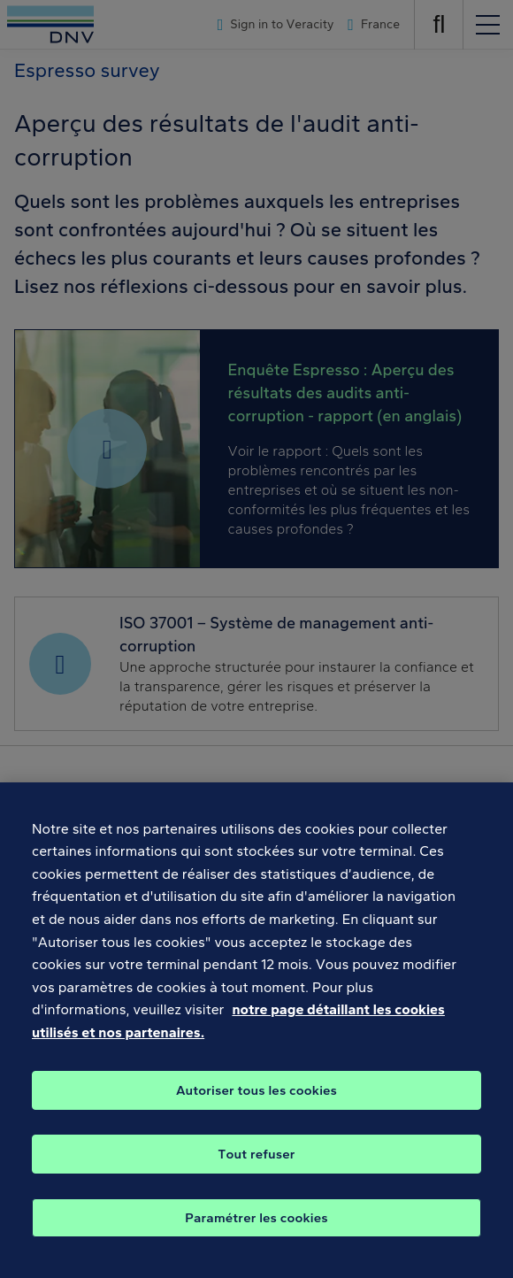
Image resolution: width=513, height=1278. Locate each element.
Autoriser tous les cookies (256, 1104)
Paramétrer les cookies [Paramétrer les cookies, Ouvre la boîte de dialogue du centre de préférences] (256, 1232)
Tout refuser (256, 1168)
